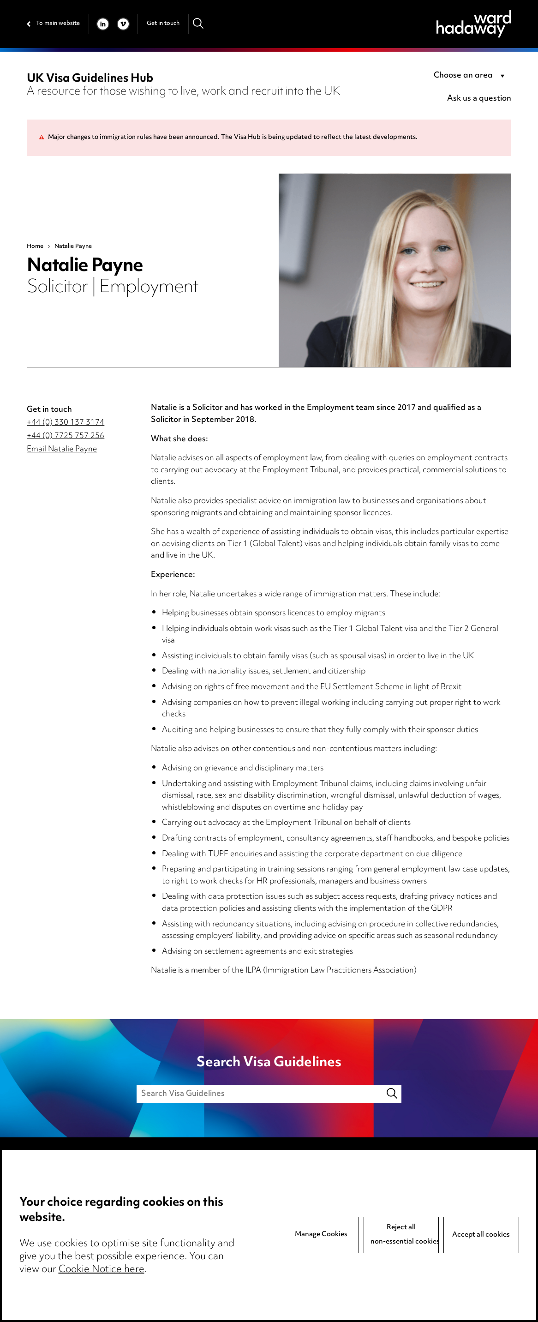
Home (35, 246)
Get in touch (163, 24)
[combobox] (470, 76)
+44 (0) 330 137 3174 (65, 423)
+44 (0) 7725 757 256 (65, 436)
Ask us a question (479, 99)
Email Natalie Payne (62, 449)
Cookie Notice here (101, 1270)
